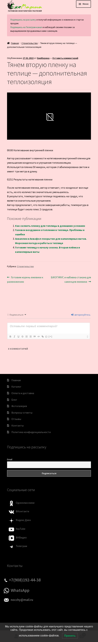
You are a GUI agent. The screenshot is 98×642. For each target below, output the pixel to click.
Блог (14, 399)
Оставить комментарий (65, 58)
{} (46, 336)
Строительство (29, 43)
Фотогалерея (19, 406)
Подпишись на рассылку (23, 19)
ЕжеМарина (43, 58)
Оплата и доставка (22, 393)
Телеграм (21, 546)
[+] (50, 336)
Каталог (16, 386)
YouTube (20, 528)
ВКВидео (21, 537)
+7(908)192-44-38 (25, 580)
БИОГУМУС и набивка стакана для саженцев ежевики (71, 279)
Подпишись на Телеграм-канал (26, 27)
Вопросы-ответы (21, 412)
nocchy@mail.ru (22, 600)
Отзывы (16, 419)
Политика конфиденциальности (31, 432)
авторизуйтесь (80, 314)
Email (9, 459)
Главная (15, 43)
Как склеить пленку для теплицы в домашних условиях (50, 225)
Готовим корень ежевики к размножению (25, 279)
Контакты (17, 425)
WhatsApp (20, 590)
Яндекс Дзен (23, 520)
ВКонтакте (22, 511)
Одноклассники (25, 502)
